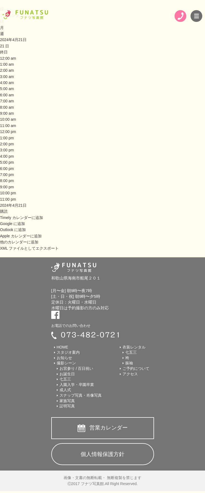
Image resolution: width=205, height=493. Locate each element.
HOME (62, 347)
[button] (4, 211)
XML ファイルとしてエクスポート (29, 248)
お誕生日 (67, 374)
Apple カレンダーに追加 (21, 236)
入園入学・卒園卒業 (76, 384)
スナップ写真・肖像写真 (80, 395)
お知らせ (64, 358)
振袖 (129, 363)
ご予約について (136, 368)
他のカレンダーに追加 (19, 242)
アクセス (130, 374)
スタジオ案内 (68, 352)
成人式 (65, 390)
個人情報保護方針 (102, 454)
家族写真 (67, 401)
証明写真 (67, 406)
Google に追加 (12, 223)
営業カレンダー (108, 428)
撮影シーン (66, 363)
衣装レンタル (134, 347)
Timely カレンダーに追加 (21, 217)
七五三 (65, 379)
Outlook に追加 (13, 229)
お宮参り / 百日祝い (76, 368)
